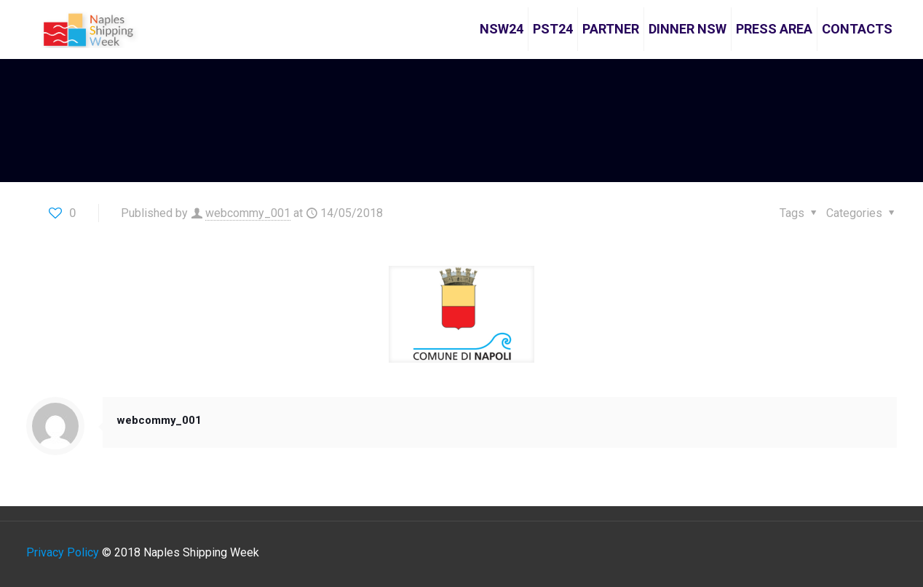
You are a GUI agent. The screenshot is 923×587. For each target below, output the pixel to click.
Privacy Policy (62, 552)
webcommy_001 (247, 213)
